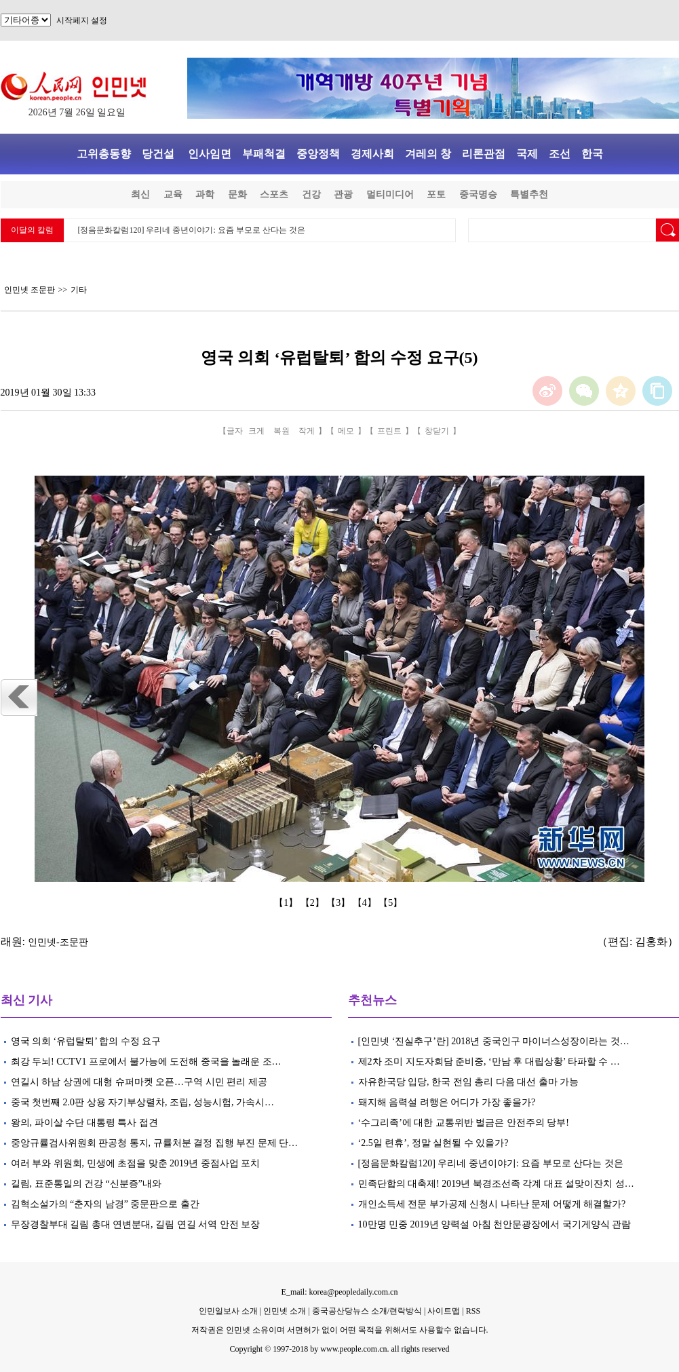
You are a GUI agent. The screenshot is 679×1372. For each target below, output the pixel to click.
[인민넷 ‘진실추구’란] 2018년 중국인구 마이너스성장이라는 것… (493, 1041)
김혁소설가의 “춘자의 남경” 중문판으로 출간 (105, 1204)
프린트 (389, 431)
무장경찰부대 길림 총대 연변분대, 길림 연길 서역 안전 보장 (135, 1224)
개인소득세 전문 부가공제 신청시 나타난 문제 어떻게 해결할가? (492, 1204)
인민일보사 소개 (228, 1311)
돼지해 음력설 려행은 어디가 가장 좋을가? (447, 1102)
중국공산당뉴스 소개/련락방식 (367, 1311)
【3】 (339, 903)
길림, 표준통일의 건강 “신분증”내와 (86, 1184)
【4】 (366, 903)
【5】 (392, 903)
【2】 (313, 903)
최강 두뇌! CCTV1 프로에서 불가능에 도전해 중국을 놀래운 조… (146, 1061)
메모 (346, 431)
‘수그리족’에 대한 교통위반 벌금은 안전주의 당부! (464, 1123)
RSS (473, 1311)
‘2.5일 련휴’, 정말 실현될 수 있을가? (433, 1143)
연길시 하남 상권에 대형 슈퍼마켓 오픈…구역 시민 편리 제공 (139, 1082)
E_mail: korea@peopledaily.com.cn (340, 1292)
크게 (256, 431)
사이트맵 (443, 1311)
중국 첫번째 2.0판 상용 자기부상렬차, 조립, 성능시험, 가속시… (143, 1102)
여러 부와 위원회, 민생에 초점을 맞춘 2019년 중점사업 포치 (135, 1163)
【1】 (287, 903)
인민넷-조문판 (58, 942)
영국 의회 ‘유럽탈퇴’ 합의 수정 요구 (86, 1041)
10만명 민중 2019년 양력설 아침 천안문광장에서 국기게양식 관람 (495, 1224)
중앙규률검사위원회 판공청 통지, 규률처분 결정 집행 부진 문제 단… (154, 1143)
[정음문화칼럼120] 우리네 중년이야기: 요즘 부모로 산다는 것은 (191, 230)
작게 (306, 431)
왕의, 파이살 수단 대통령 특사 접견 (84, 1123)
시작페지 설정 (81, 20)
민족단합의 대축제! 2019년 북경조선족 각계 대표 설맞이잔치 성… (496, 1184)
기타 (79, 289)
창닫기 (437, 431)
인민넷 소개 (283, 1311)
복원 (281, 431)
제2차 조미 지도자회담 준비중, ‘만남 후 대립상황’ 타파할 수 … (489, 1061)
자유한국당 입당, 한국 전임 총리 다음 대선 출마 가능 (468, 1082)
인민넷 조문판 (29, 289)
